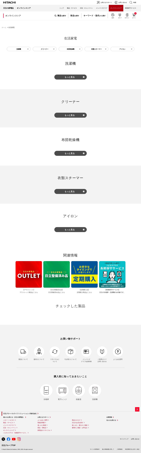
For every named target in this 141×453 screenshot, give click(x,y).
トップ (62, 8)
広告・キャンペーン (9, 428)
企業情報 (109, 417)
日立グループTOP (9, 445)
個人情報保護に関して (108, 449)
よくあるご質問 (42, 420)
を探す (60, 16)
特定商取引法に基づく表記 (132, 449)
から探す (95, 16)
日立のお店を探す (77, 422)
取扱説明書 (41, 422)
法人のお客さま (111, 420)
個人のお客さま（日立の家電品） (13, 417)
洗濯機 (18, 49)
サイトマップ (124, 439)
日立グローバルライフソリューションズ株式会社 (20, 413)
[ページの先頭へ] (137, 409)
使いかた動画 (42, 425)
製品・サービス (8, 422)
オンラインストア (8, 430)
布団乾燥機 (70, 49)
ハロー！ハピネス (8, 420)
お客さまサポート (43, 417)
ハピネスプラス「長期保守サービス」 (15, 433)
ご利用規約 (120, 449)
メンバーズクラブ (101, 8)
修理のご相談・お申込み (79, 428)
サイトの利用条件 (95, 449)
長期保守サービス (130, 8)
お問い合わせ (135, 439)
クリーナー (44, 49)
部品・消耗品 (42, 428)
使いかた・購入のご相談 (79, 425)
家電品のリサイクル (44, 430)
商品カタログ (76, 420)
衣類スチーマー (96, 49)
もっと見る (70, 77)
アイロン (122, 49)
